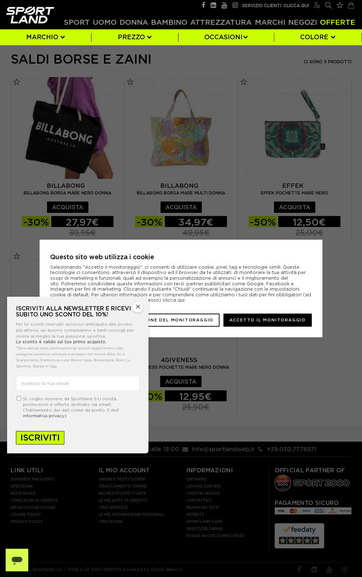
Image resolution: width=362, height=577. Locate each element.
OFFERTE (337, 22)
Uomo (105, 22)
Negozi (302, 22)
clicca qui (174, 300)
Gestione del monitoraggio (172, 320)
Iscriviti (40, 438)
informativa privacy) (44, 416)
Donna (133, 22)
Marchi (270, 22)
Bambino (169, 22)
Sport (77, 22)
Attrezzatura (221, 22)
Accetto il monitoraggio (267, 320)
